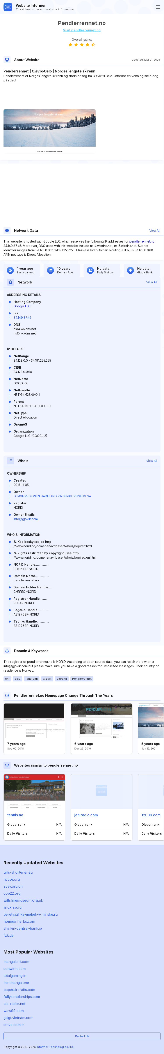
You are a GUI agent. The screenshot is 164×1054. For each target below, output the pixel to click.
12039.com (150, 815)
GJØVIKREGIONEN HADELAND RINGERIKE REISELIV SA (52, 496)
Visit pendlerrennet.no (82, 30)
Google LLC (22, 306)
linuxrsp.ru (12, 907)
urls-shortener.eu (18, 872)
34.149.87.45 (22, 317)
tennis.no (15, 815)
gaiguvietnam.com (18, 1017)
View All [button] (154, 230)
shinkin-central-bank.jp (23, 928)
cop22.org (12, 893)
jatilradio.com (86, 815)
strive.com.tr (14, 1024)
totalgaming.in (15, 975)
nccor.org (12, 879)
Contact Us (82, 1036)
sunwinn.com (15, 968)
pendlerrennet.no (142, 241)
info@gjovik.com (26, 519)
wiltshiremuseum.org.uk (23, 900)
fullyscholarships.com (22, 996)
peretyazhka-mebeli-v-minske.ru (31, 914)
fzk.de (9, 935)
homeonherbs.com (19, 921)
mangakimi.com (16, 961)
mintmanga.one (16, 982)
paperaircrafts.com (19, 989)
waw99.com (14, 1010)
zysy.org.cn (13, 886)
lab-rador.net (14, 1003)
